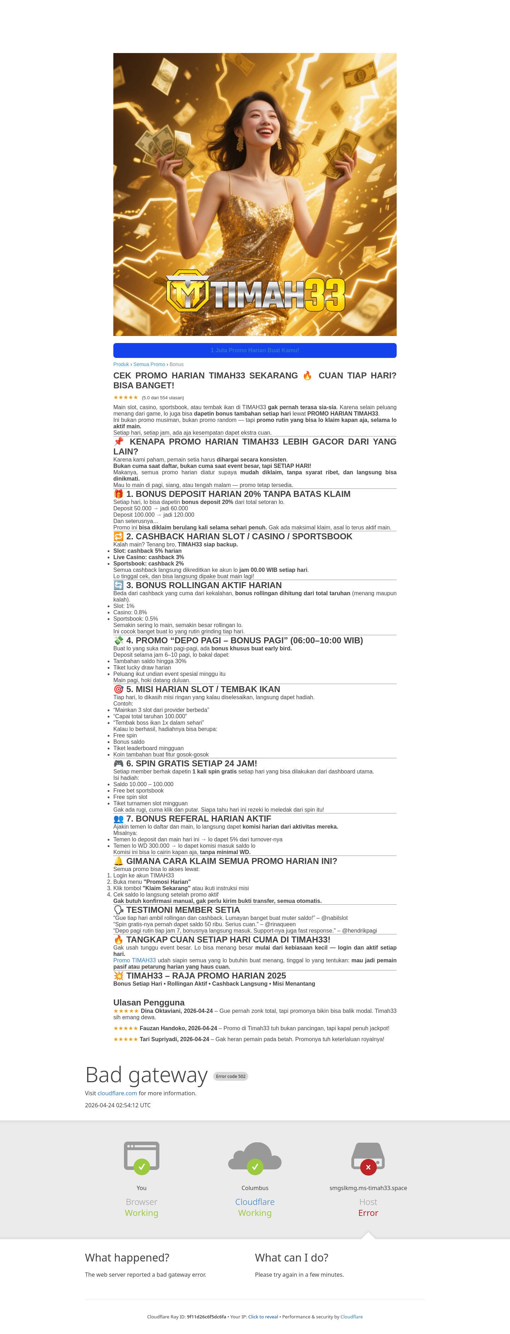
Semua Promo (149, 364)
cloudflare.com (117, 1093)
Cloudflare (254, 1201)
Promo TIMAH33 (134, 960)
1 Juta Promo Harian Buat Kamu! (255, 350)
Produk (121, 364)
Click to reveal (263, 1316)
